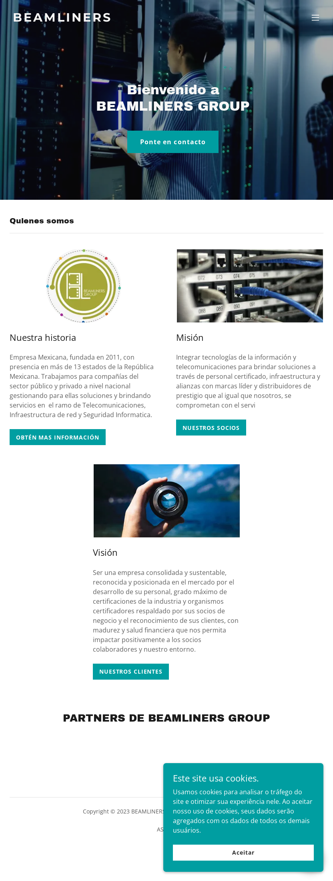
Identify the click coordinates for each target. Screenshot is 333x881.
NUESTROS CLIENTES (130, 671)
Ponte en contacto (172, 141)
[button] (315, 18)
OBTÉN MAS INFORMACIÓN (57, 437)
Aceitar (243, 852)
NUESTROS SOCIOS (211, 428)
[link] (62, 19)
